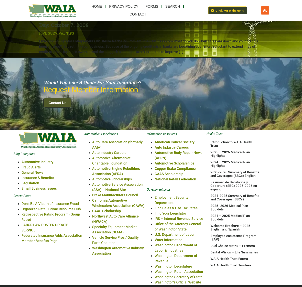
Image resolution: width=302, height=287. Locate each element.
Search (172, 6)
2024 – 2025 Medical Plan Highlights (230, 206)
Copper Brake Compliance (175, 211)
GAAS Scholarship (106, 253)
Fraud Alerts (31, 209)
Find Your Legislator (170, 255)
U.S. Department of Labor (175, 277)
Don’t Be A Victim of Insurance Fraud (50, 246)
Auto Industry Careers (109, 195)
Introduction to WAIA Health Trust (231, 186)
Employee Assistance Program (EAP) (233, 280)
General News (32, 215)
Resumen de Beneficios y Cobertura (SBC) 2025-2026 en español (233, 228)
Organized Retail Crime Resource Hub (51, 251)
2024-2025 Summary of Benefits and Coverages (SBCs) (234, 240)
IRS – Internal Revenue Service (179, 261)
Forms (151, 6)
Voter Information (169, 282)
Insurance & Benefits (37, 220)
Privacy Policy (123, 6)
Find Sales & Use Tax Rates (176, 250)
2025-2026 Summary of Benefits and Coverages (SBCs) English (234, 216)
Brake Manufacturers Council (115, 237)
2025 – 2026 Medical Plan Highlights (230, 196)
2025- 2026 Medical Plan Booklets (229, 250)
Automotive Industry (37, 204)
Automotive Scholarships (112, 221)
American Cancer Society (175, 184)
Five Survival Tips (56, 33)
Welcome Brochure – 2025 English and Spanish (230, 270)
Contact (137, 14)
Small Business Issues (39, 231)
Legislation (30, 225)
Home (97, 6)
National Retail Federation (175, 221)
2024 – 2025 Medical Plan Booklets (230, 260)
